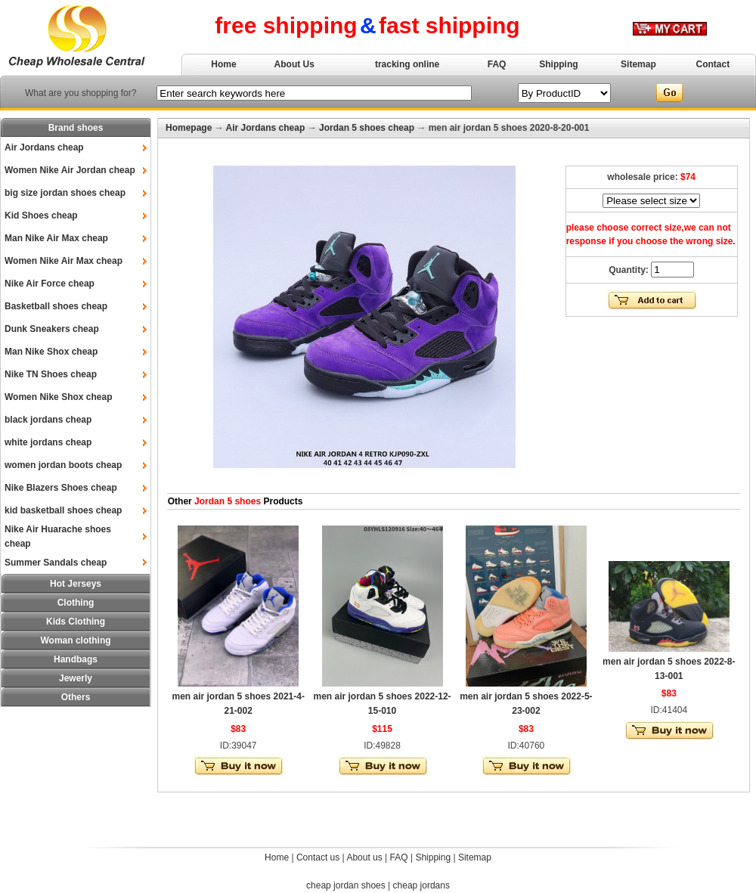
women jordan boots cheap (63, 465)
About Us (294, 64)
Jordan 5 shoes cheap (366, 127)
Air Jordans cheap (44, 147)
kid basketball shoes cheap (63, 510)
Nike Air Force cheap (49, 283)
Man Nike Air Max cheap (56, 238)
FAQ (497, 64)
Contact (713, 64)
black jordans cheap (48, 419)
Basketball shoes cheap (56, 306)
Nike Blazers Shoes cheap (61, 487)
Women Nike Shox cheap (58, 397)
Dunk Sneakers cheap (52, 329)
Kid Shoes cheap (41, 215)
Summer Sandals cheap (56, 562)
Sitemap (638, 64)
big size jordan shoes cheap (65, 193)
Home (223, 64)
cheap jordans (421, 885)
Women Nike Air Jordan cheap (70, 170)
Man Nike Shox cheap (51, 351)
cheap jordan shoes (346, 885)
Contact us (317, 857)
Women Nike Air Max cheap (63, 261)
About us (364, 857)
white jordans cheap (48, 442)
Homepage (189, 127)
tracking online (407, 64)
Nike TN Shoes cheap (51, 374)
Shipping (558, 64)
